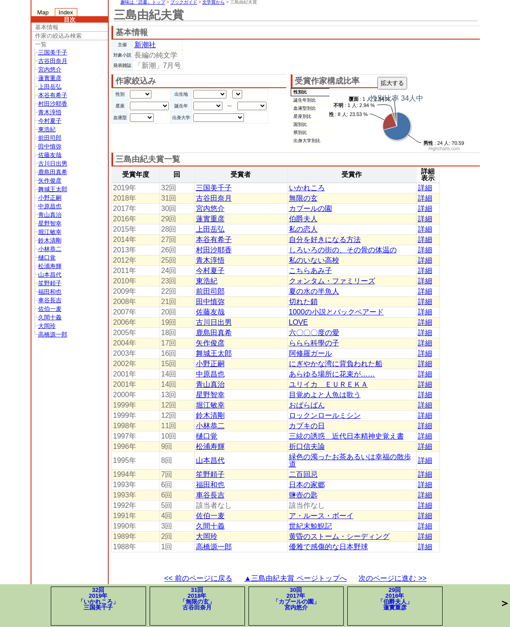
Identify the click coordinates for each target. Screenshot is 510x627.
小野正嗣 (50, 197)
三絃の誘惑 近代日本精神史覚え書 (346, 436)
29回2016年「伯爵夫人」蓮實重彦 (394, 599)
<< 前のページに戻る (198, 578)
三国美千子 (52, 52)
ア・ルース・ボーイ (321, 516)
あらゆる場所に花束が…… (332, 374)
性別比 (300, 92)
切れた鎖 (303, 301)
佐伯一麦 (50, 308)
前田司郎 (50, 137)
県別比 (300, 132)
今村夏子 (50, 120)
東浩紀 (47, 129)
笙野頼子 (50, 283)
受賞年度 (135, 174)
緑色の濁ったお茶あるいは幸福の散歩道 (350, 460)
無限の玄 (303, 198)
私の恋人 (303, 229)
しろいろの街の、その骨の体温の (343, 250)
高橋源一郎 (52, 334)
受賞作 (351, 174)
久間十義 (50, 317)
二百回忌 (303, 474)
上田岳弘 (50, 86)
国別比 (300, 124)
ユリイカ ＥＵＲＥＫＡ (328, 384)
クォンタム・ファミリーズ (332, 281)
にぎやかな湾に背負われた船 (335, 363)
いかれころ (307, 188)
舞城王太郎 (52, 189)
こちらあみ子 (310, 270)
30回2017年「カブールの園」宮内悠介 (296, 599)
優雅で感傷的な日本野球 (328, 547)
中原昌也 (50, 206)
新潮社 (145, 45)
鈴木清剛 (50, 240)
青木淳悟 (50, 112)
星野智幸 (50, 223)
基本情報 (46, 27)
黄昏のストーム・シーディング (339, 536)
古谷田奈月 (52, 61)
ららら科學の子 (314, 343)
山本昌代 (50, 274)
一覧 (41, 44)
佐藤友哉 (50, 155)
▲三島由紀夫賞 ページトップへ (295, 578)
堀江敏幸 (50, 231)
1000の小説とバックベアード (336, 312)
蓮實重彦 (50, 78)
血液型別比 (304, 108)
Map (43, 12)
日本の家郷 (307, 484)
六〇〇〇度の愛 (314, 332)
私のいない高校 (314, 260)
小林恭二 (50, 249)
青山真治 (50, 214)
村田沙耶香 (52, 103)
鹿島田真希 (52, 172)
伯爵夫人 (303, 219)
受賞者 (241, 174)
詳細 (425, 188)
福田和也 (50, 291)
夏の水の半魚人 (314, 291)
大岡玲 (47, 325)
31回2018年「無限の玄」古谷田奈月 (197, 599)
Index (66, 12)
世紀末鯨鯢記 (310, 526)
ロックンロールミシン (325, 415)
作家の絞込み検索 (58, 35)
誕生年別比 (304, 100)
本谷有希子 (52, 95)
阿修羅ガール (310, 353)
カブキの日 (307, 426)
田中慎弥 (50, 146)
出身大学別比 (306, 140)
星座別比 (302, 116)
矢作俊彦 (50, 180)
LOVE (298, 322)
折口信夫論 (307, 446)
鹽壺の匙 (303, 495)
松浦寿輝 (50, 266)
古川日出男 (52, 163)
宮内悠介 (50, 69)
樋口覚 (47, 257)
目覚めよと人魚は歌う (325, 395)
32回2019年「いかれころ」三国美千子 (98, 599)
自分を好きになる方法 (325, 239)
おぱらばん (307, 405)
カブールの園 (310, 208)
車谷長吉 (50, 300)
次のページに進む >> (392, 578)
